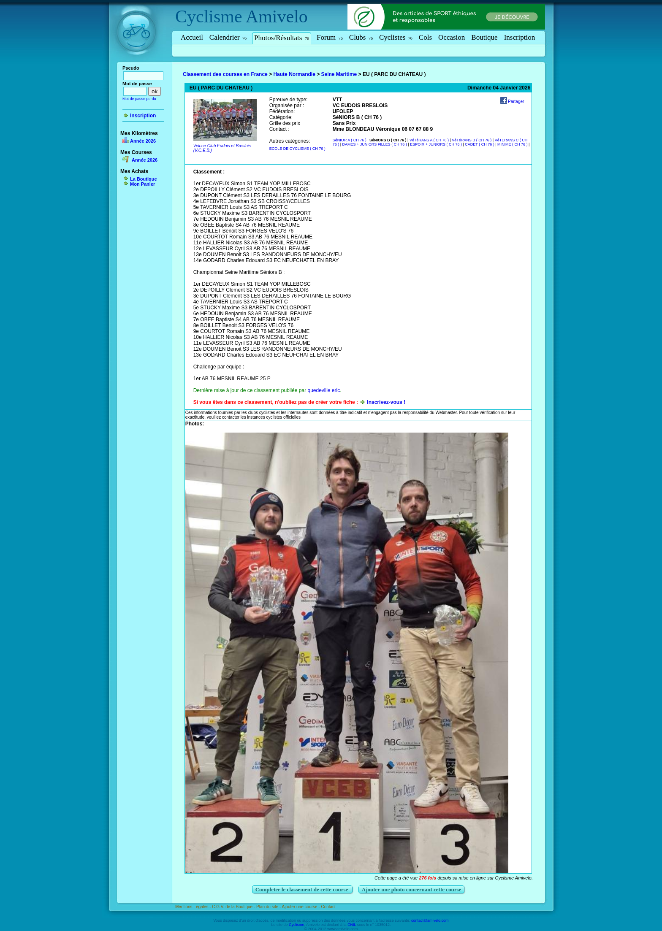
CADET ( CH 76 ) (479, 144)
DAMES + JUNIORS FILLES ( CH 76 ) (374, 144)
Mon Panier (142, 184)
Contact (328, 906)
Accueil (192, 37)
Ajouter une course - (301, 906)
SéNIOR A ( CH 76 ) (349, 140)
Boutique (484, 37)
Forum (330, 37)
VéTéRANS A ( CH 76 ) (429, 140)
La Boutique (143, 178)
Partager (516, 101)
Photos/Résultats (281, 38)
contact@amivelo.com (430, 920)
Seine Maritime (339, 74)
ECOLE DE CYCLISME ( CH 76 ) (297, 148)
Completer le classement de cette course (302, 889)
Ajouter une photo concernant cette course (411, 889)
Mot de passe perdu (139, 99)
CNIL (351, 925)
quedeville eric (323, 390)
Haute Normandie (294, 74)
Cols (425, 37)
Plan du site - (269, 906)
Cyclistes (395, 37)
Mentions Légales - (193, 906)
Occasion (451, 37)
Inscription (519, 37)
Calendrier (228, 37)
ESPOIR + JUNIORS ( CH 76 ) (436, 144)
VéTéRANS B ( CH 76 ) (471, 140)
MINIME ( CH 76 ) (512, 144)
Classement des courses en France (225, 74)
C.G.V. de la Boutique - (234, 906)
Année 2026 (143, 140)
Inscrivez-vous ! (386, 402)
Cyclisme (208, 16)
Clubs (361, 37)
